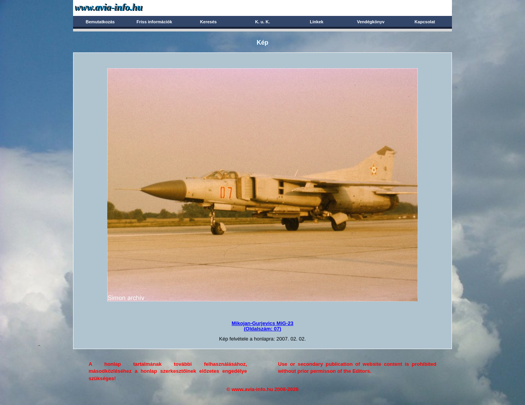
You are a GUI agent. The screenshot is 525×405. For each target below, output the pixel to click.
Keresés (208, 21)
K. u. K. (262, 21)
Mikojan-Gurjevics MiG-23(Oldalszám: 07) (262, 326)
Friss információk (154, 21)
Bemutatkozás (100, 21)
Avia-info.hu (122, 7)
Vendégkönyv (370, 21)
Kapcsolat (425, 21)
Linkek (316, 21)
